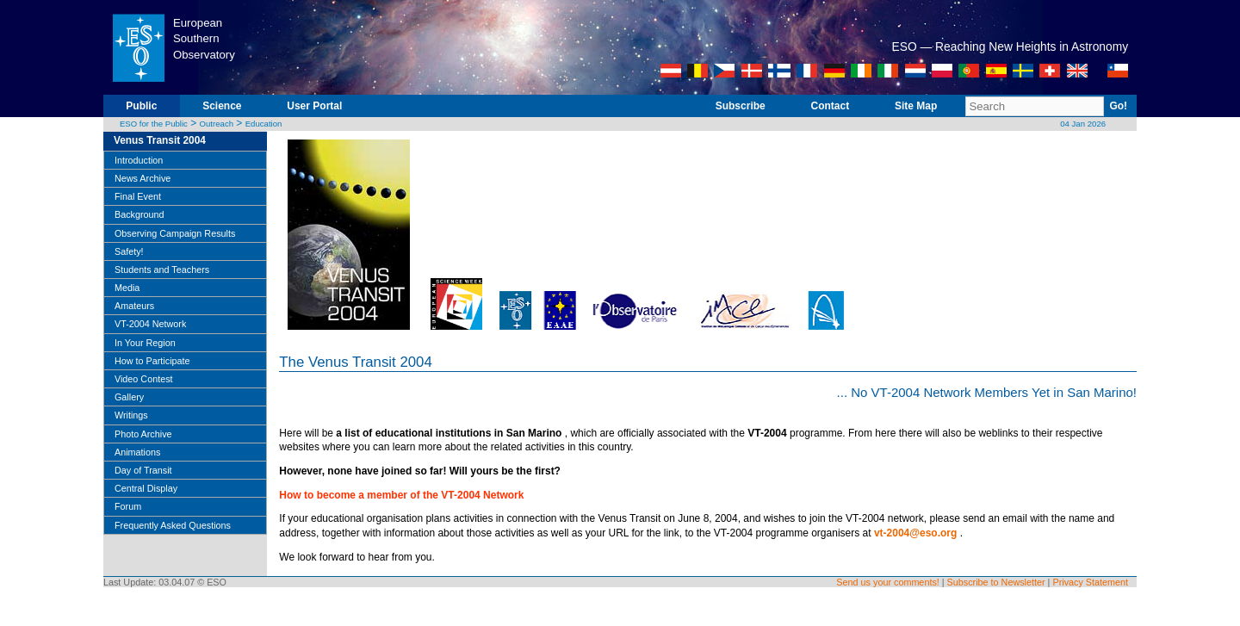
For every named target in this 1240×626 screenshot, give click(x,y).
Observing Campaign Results (175, 233)
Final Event (138, 196)
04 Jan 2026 (1083, 123)
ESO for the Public (154, 123)
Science (221, 106)
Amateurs (134, 306)
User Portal (314, 106)
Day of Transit (143, 470)
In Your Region (145, 343)
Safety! (129, 251)
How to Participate (152, 361)
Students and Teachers (162, 269)
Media (127, 287)
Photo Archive (143, 434)
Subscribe (741, 106)
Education (263, 123)
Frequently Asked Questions (173, 525)
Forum (128, 506)
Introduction (139, 160)
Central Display (146, 488)
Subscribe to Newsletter (996, 582)
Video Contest (144, 379)
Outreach (216, 123)
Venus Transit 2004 (160, 140)
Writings (131, 415)
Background (139, 214)
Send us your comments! (887, 582)
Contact (830, 106)
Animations (137, 452)
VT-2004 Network (150, 324)
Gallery (129, 397)
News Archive (142, 178)
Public (141, 106)
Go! (1118, 106)
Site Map (916, 106)
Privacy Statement (1090, 582)
